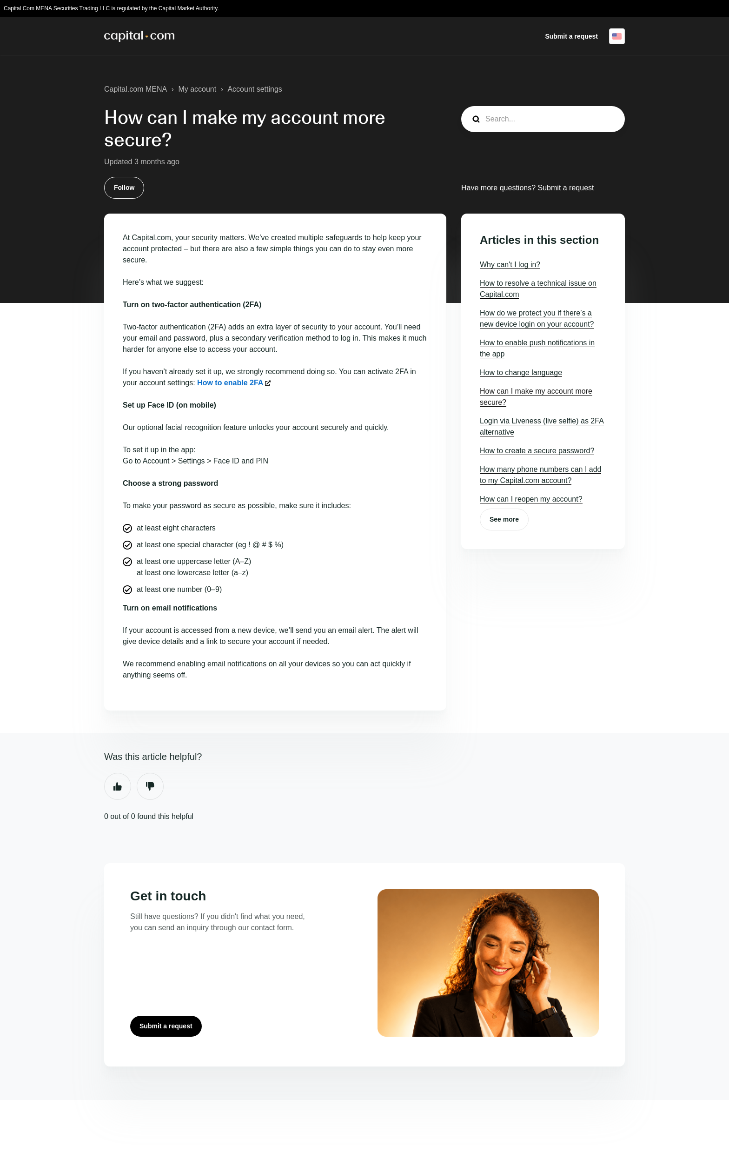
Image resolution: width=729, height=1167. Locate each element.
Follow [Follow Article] (124, 187)
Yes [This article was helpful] (117, 786)
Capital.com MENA (135, 89)
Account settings (254, 89)
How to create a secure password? (537, 451)
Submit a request (571, 36)
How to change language (521, 372)
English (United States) (617, 36)
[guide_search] (543, 119)
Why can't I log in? (510, 264)
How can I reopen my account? (531, 499)
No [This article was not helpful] (150, 786)
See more (504, 519)
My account (197, 89)
